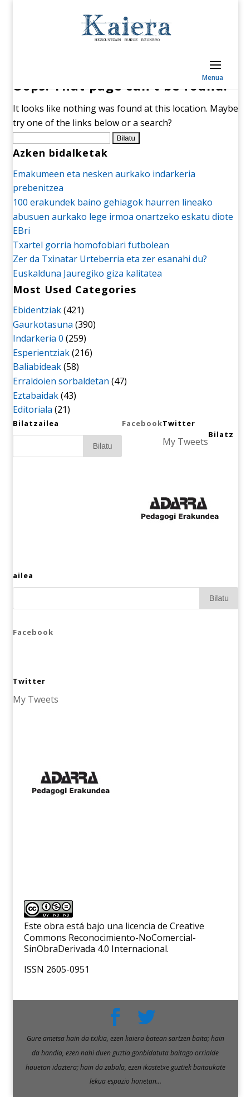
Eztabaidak (35, 395)
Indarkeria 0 (38, 338)
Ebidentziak (37, 310)
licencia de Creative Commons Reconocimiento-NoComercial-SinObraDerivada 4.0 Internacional (114, 937)
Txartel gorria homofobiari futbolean (91, 245)
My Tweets (185, 441)
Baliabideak (37, 366)
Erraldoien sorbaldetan (61, 381)
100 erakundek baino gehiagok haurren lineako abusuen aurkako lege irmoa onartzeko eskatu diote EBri (123, 216)
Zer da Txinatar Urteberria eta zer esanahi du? (110, 259)
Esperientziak (41, 353)
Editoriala (32, 409)
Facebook (142, 423)
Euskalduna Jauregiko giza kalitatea (87, 273)
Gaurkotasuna (43, 324)
